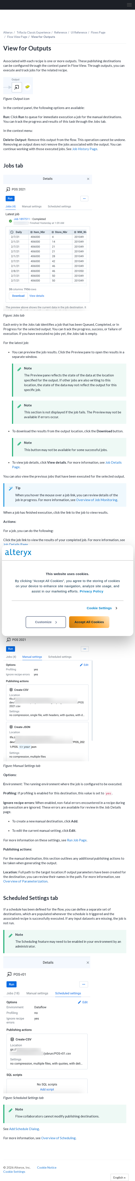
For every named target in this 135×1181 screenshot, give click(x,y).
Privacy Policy (91, 591)
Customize (46, 622)
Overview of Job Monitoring (96, 500)
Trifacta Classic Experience (33, 32)
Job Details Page (15, 544)
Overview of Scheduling (58, 1138)
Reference (60, 32)
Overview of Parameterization (25, 881)
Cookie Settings (99, 608)
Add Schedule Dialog (24, 1129)
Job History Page (84, 149)
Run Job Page (77, 840)
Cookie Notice (46, 1167)
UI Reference (79, 32)
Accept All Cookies (89, 622)
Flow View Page (17, 37)
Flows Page (98, 32)
